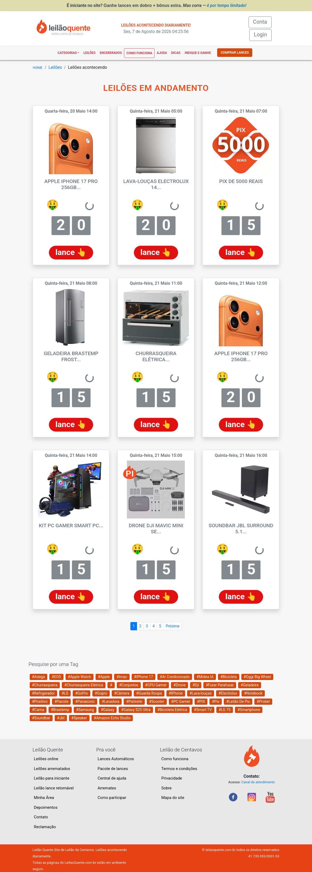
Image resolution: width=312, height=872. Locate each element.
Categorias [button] (67, 53)
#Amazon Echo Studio (112, 718)
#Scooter (156, 701)
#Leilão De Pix (238, 701)
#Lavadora (110, 701)
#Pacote (61, 701)
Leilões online (46, 758)
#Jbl (61, 718)
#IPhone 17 (143, 677)
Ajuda (162, 53)
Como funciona (139, 53)
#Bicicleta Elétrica (172, 710)
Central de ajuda (112, 778)
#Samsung (85, 710)
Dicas (176, 53)
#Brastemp (60, 710)
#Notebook (253, 693)
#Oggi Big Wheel (257, 677)
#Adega (38, 677)
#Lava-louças (201, 693)
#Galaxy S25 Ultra (136, 710)
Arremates (107, 788)
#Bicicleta (228, 677)
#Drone (179, 685)
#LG (65, 693)
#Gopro (101, 693)
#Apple (104, 677)
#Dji (196, 685)
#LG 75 (224, 710)
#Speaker (79, 718)
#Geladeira (249, 685)
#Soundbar (41, 718)
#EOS (56, 677)
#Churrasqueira (45, 685)
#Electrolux (228, 693)
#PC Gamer (180, 701)
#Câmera (121, 693)
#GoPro (81, 693)
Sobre (166, 788)
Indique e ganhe (198, 53)
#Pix (215, 701)
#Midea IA (204, 677)
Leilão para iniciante (51, 778)
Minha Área (44, 797)
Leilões (89, 53)
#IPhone (176, 693)
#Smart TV (203, 710)
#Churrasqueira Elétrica (83, 685)
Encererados (111, 53)
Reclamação (45, 826)
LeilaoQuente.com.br (80, 863)
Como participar (112, 797)
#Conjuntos (128, 685)
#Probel (263, 701)
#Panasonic (85, 701)
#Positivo (40, 701)
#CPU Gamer (156, 685)
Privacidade (171, 778)
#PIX (201, 701)
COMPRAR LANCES (235, 52)
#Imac (122, 677)
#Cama (38, 710)
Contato (41, 817)
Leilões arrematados (52, 768)
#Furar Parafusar (220, 685)
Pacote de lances (113, 768)
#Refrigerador (43, 693)
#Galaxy (107, 710)
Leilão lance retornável (54, 788)
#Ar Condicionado (175, 677)
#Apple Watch (79, 677)
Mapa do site (173, 797)
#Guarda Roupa (149, 693)
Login (260, 34)
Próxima (172, 626)
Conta (262, 21)
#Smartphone (248, 710)
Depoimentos (46, 807)
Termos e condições (179, 768)
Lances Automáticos (116, 758)
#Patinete (134, 701)
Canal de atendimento (258, 782)
